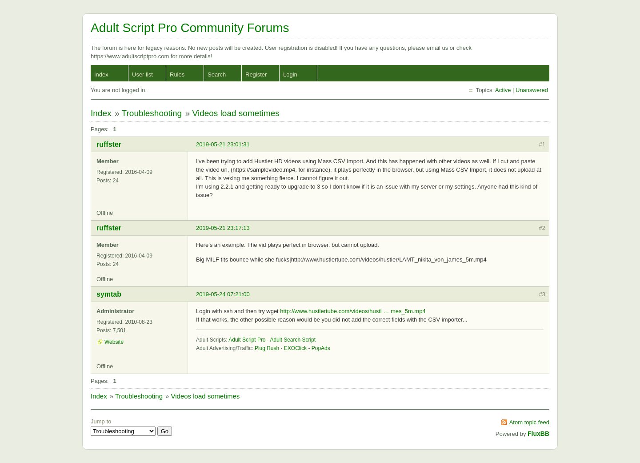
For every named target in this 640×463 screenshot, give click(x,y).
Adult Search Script (293, 340)
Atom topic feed (529, 422)
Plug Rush (267, 348)
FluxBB (538, 433)
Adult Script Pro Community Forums (190, 28)
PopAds (321, 348)
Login (290, 74)
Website (114, 342)
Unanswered (532, 90)
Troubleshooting (152, 113)
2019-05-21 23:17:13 (223, 228)
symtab (108, 294)
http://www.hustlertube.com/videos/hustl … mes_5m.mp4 (352, 311)
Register (256, 74)
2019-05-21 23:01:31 (223, 144)
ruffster (108, 144)
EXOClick (295, 348)
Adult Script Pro (246, 340)
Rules (177, 74)
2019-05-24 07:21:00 (223, 294)
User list (142, 74)
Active (503, 90)
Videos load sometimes (236, 113)
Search (217, 74)
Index (101, 74)
